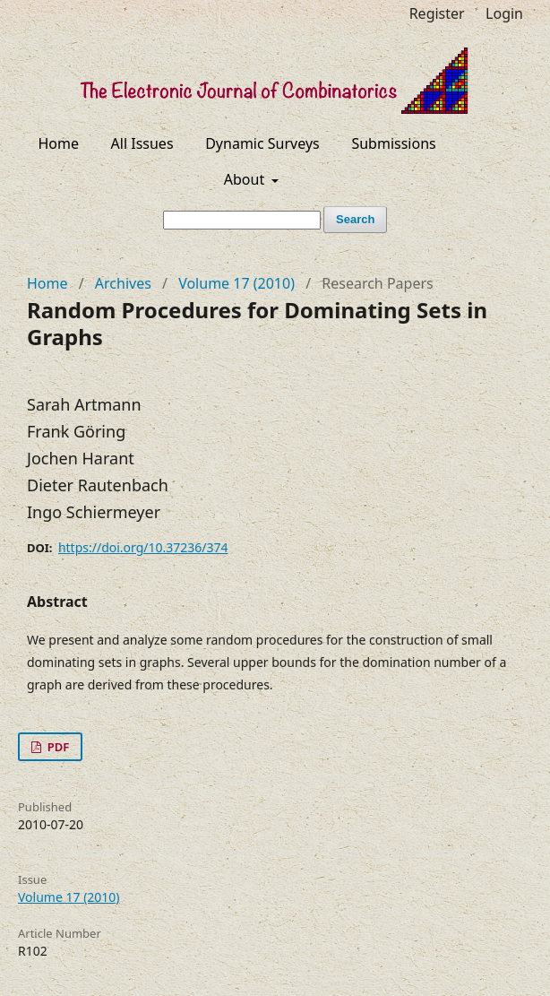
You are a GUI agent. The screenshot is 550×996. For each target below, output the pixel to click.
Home (58, 143)
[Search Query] (242, 220)
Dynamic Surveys (262, 143)
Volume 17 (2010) (236, 283)
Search (355, 219)
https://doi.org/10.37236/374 (143, 547)
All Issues (142, 143)
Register (437, 13)
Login (504, 13)
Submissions (393, 143)
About (246, 179)
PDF (56, 747)
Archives (123, 283)
